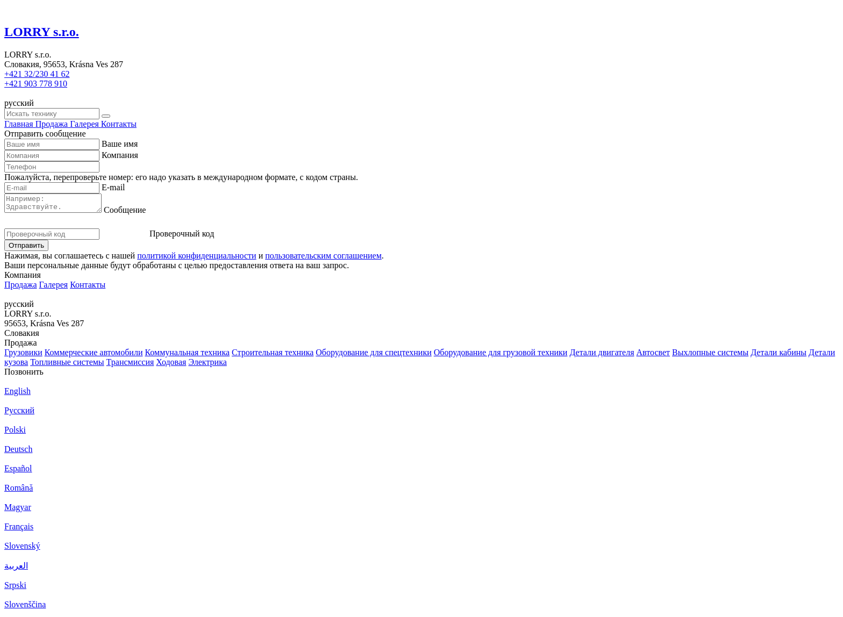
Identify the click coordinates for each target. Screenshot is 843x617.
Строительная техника (272, 355)
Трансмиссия (130, 365)
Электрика (207, 365)
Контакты (87, 287)
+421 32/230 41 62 (36, 73)
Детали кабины (778, 355)
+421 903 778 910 (35, 83)
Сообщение (135, 213)
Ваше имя (120, 143)
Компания (120, 155)
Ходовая (171, 365)
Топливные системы (67, 365)
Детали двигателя (601, 355)
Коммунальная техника (187, 355)
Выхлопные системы (710, 355)
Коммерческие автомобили (94, 355)
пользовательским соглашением (323, 258)
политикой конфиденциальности (196, 258)
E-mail (113, 187)
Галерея (53, 287)
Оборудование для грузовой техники (501, 355)
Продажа (20, 287)
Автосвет (653, 355)
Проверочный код (181, 236)
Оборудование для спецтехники (373, 355)
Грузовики (23, 355)
